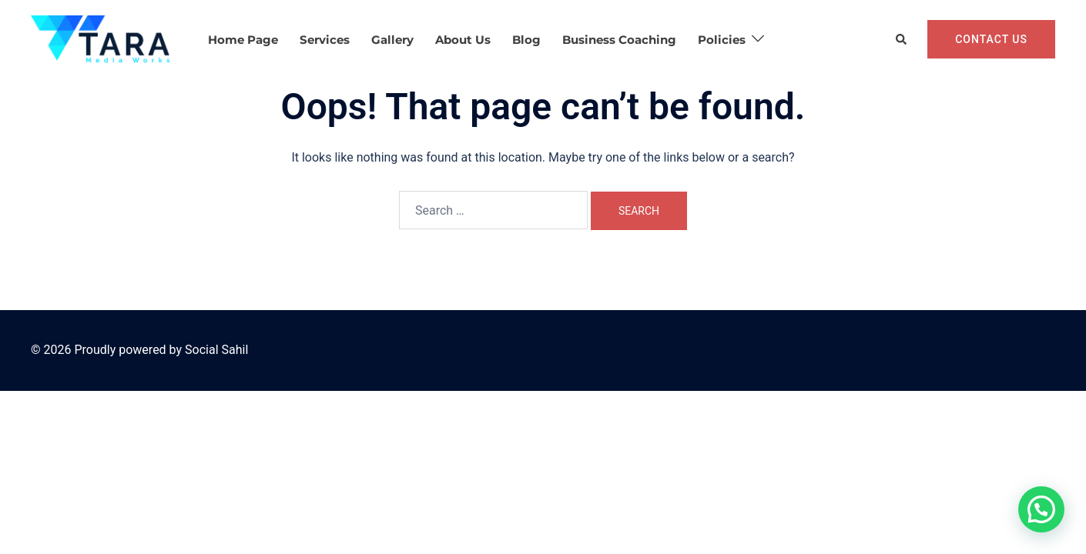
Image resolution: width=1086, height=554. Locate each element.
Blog (526, 39)
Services (325, 39)
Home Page (243, 39)
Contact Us (991, 39)
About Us (463, 39)
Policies (722, 39)
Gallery (392, 39)
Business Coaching (619, 39)
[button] (902, 39)
